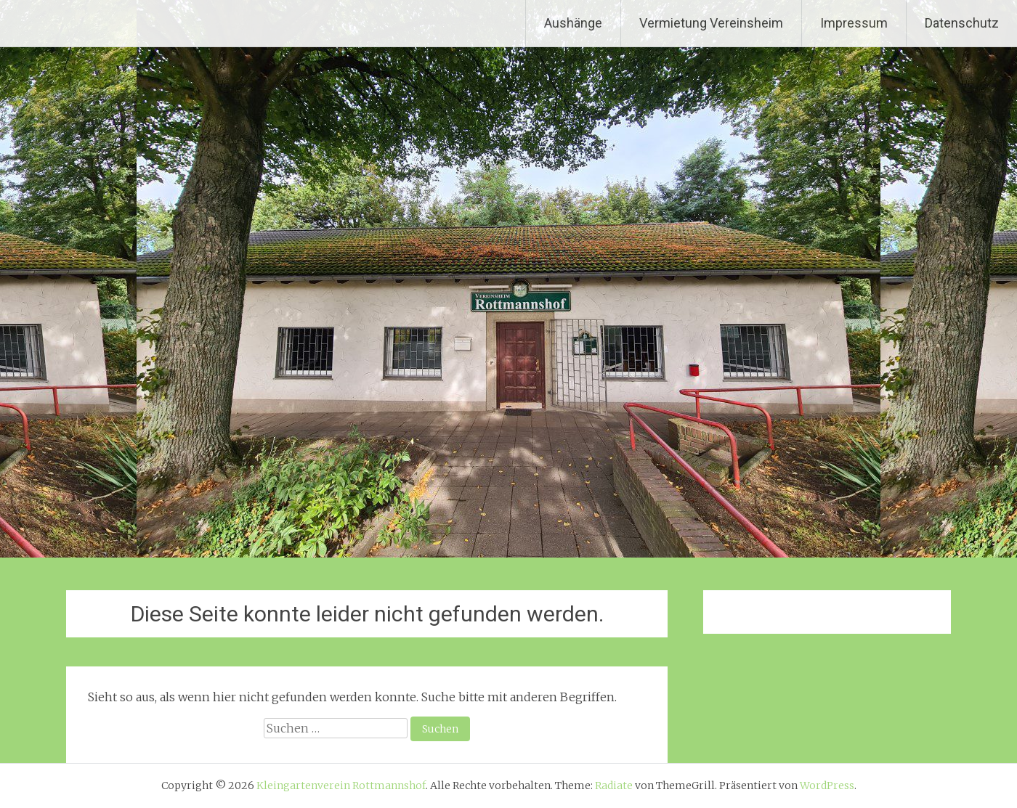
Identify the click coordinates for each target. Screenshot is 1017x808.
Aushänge (573, 22)
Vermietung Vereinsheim (711, 22)
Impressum (854, 22)
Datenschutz (962, 22)
